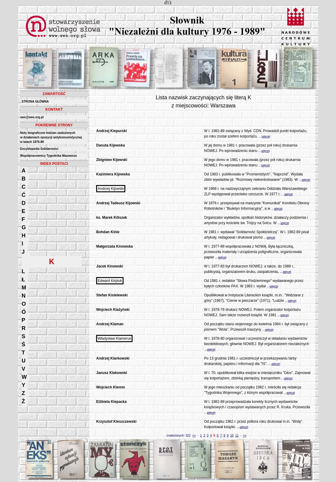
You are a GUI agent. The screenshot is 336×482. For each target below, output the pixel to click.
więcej (266, 136)
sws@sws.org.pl (32, 117)
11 (237, 435)
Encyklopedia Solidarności (39, 148)
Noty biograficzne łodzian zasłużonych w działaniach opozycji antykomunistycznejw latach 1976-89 (51, 137)
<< (194, 435)
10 (232, 435)
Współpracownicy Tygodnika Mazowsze (48, 155)
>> (244, 435)
